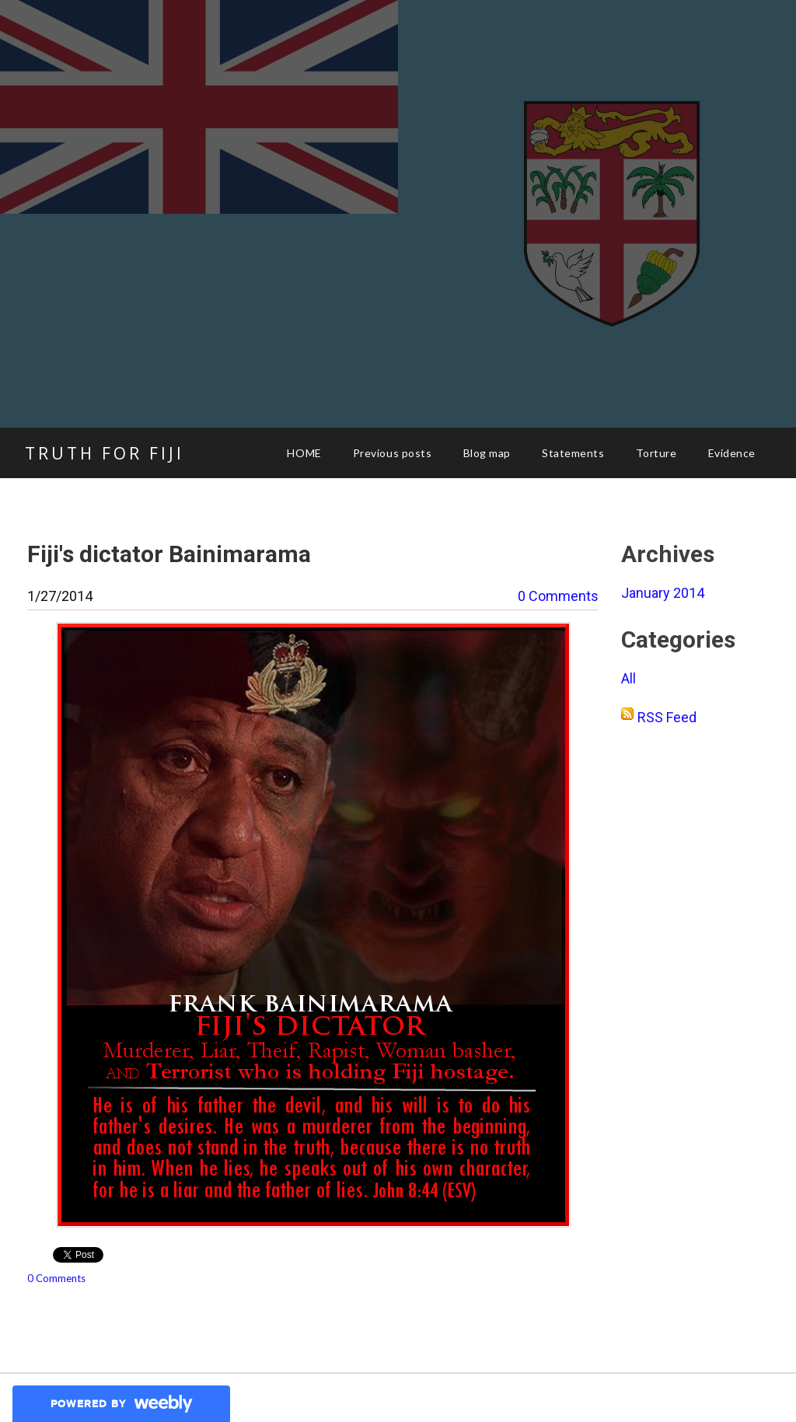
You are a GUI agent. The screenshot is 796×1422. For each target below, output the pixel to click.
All (628, 678)
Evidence (732, 452)
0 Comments (558, 596)
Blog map (487, 452)
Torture (656, 452)
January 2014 (662, 593)
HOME (304, 452)
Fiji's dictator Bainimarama (169, 554)
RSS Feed (666, 717)
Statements (573, 452)
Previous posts (392, 452)
